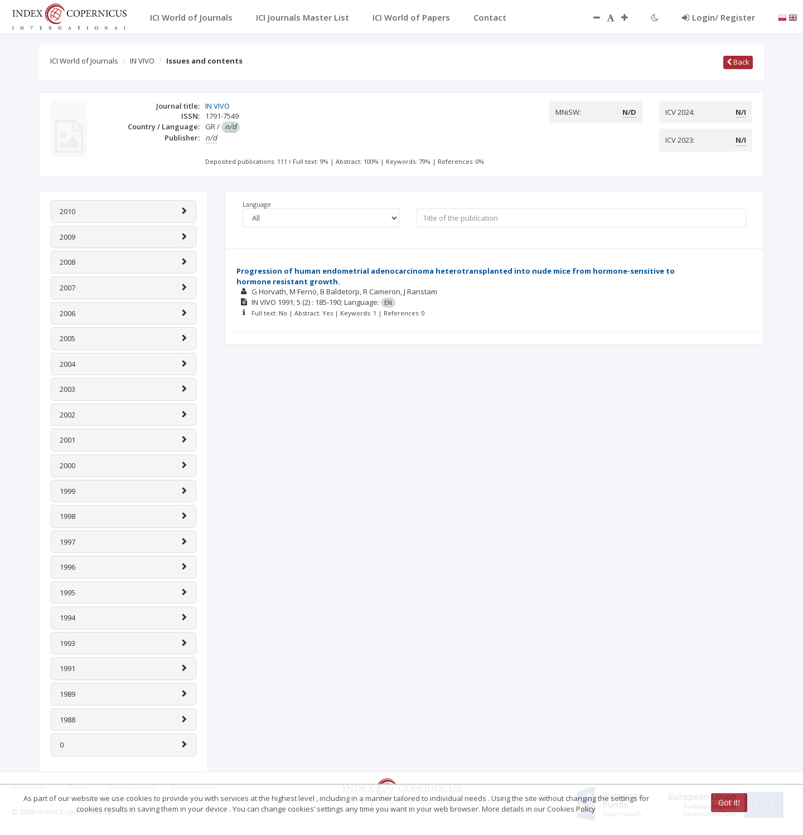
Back (738, 62)
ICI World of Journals (84, 61)
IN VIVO (142, 61)
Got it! (729, 802)
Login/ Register (718, 17)
